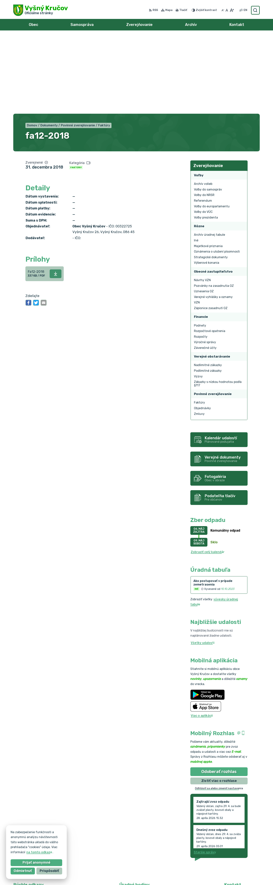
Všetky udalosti (202, 565)
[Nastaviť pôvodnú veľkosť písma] (227, 10)
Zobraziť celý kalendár (207, 474)
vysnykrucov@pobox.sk (241, 854)
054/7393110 (234, 845)
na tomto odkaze (32, 852)
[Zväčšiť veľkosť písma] (232, 10)
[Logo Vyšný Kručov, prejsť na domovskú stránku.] (40, 10)
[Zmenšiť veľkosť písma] (223, 10)
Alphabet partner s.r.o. (133, 875)
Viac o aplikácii (202, 638)
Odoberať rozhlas (219, 693)
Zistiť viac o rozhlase (219, 703)
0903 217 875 (234, 850)
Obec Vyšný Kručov (192, 875)
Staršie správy (205, 774)
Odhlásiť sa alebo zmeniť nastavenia (219, 710)
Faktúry (76, 89)
